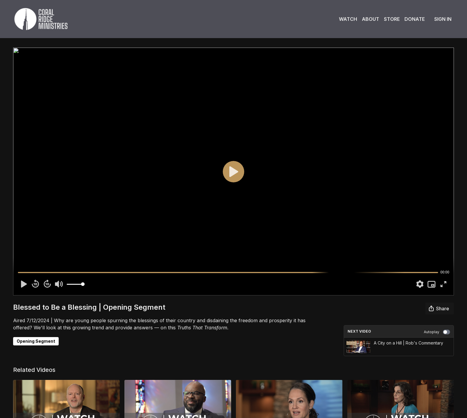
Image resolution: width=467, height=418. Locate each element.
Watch (348, 19)
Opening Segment (36, 341)
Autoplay (437, 332)
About (370, 19)
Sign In (443, 19)
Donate (414, 19)
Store (392, 19)
